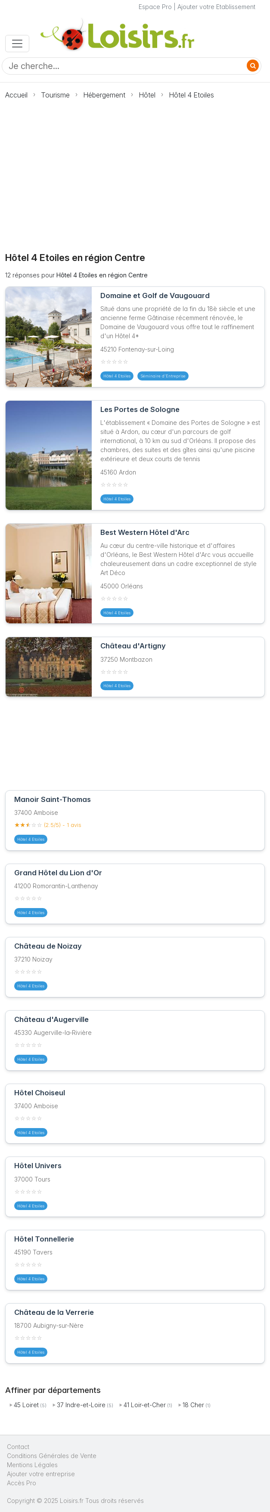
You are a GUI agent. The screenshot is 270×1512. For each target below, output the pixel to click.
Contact (18, 1446)
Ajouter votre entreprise (42, 1473)
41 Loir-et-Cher (145, 1404)
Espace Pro (155, 6)
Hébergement (104, 95)
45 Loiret (26, 1404)
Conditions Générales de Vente (51, 1455)
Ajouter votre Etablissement (216, 6)
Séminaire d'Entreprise (163, 376)
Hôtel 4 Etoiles (191, 95)
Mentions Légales (32, 1464)
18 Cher (193, 1404)
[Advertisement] (135, 170)
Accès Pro (21, 1483)
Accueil (16, 95)
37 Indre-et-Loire (81, 1404)
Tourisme (55, 95)
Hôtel (147, 95)
